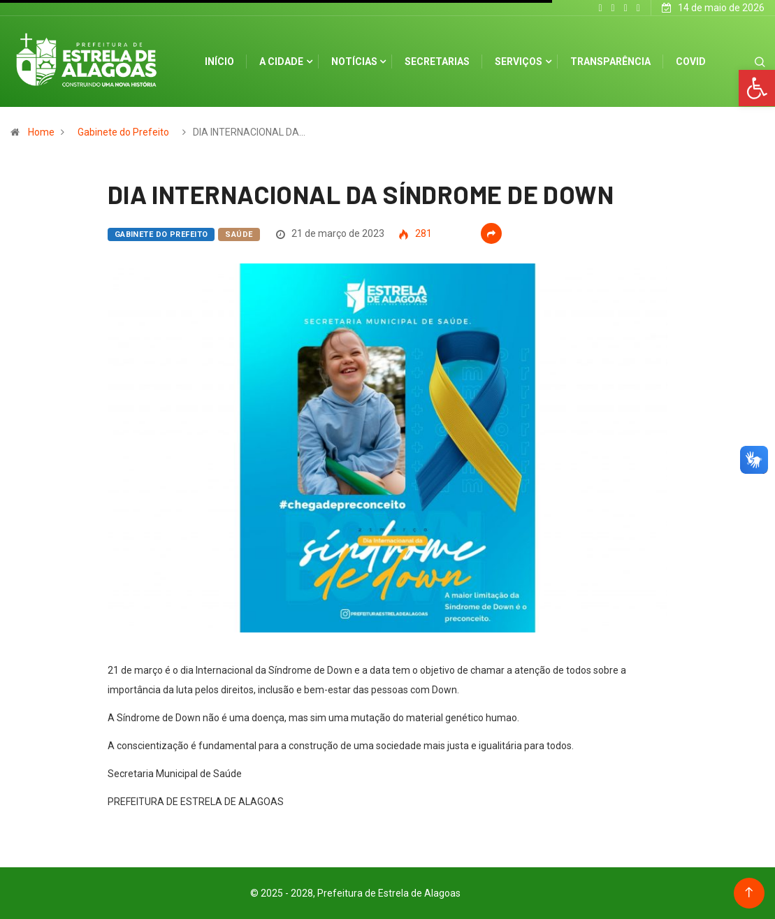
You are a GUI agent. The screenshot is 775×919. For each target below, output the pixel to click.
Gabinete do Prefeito (123, 132)
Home (41, 132)
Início (219, 61)
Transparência (610, 61)
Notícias (354, 61)
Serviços (518, 61)
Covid (691, 61)
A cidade (281, 61)
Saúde (238, 234)
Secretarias (437, 61)
